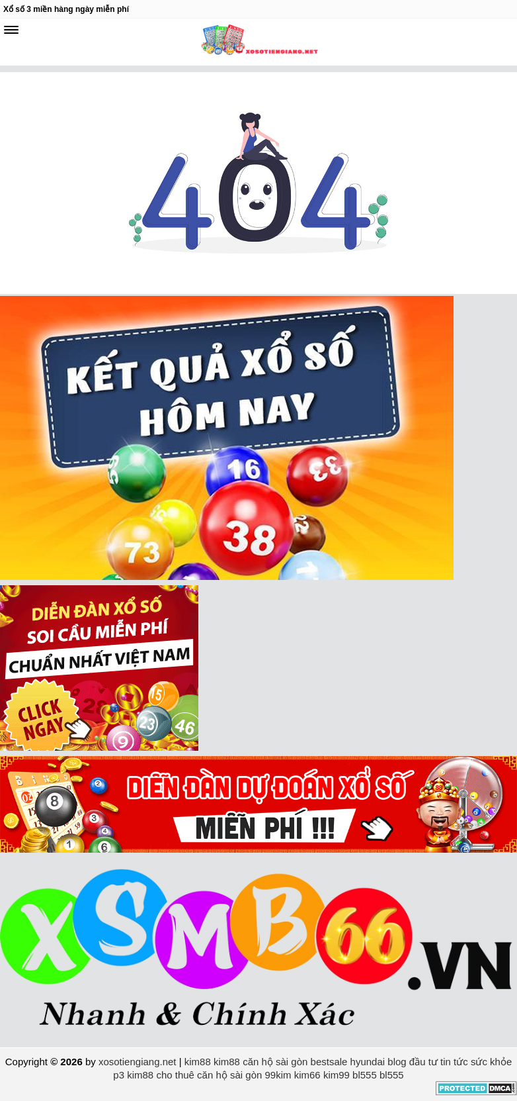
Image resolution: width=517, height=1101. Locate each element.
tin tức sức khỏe (476, 1061)
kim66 (307, 1074)
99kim (278, 1074)
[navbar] (11, 30)
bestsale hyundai (348, 1061)
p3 (118, 1074)
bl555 (364, 1074)
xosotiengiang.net (139, 1061)
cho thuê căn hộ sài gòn (209, 1074)
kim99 (336, 1074)
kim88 (197, 1061)
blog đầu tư (412, 1061)
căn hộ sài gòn (275, 1061)
